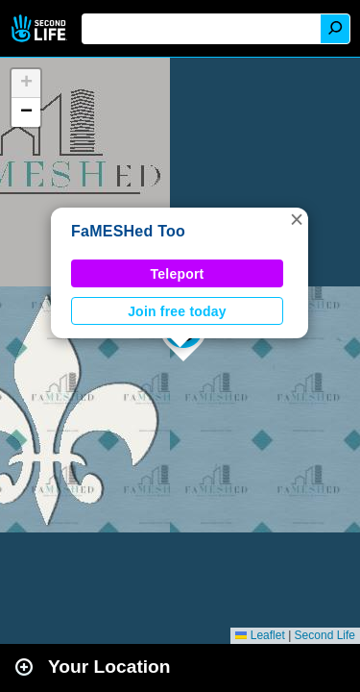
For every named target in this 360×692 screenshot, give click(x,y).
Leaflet (259, 635)
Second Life (41, 28)
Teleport (177, 274)
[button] (296, 219)
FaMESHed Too (128, 231)
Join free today (177, 311)
